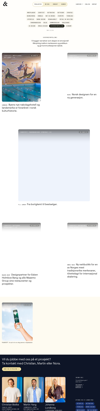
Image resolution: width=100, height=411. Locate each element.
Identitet (41, 12)
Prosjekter (38, 4)
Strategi (70, 12)
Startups (61, 16)
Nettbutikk (51, 12)
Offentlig (30, 19)
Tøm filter (50, 30)
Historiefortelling (56, 26)
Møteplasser (31, 12)
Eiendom (68, 26)
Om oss (47, 4)
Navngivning (31, 16)
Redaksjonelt (52, 19)
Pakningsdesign (36, 22)
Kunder (63, 4)
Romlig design (42, 26)
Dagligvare (65, 22)
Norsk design (41, 19)
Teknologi (70, 16)
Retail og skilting (66, 19)
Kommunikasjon (54, 22)
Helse (45, 22)
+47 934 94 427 (7, 387)
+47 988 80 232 (50, 390)
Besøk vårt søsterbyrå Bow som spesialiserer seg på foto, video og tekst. (83, 408)
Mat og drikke (50, 16)
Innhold (40, 16)
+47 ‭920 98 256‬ (28, 387)
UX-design (32, 26)
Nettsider (61, 12)
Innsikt (55, 4)
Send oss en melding (11, 345)
